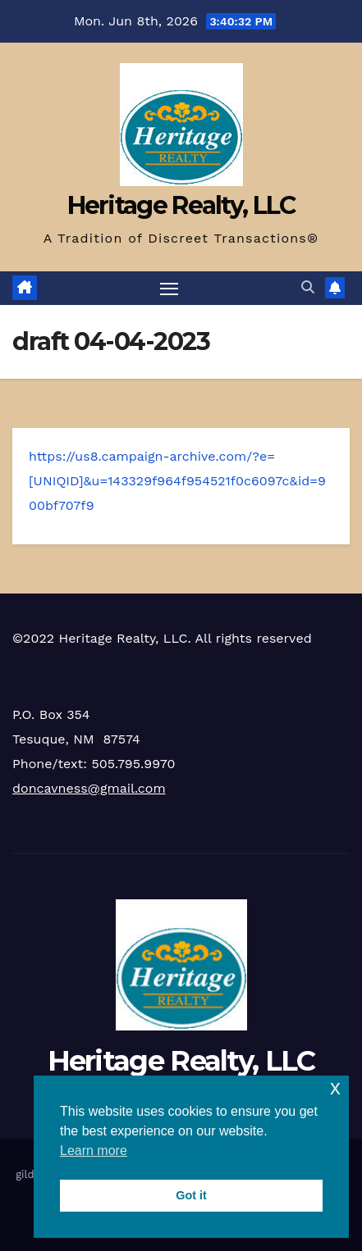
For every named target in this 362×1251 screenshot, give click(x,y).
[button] (307, 287)
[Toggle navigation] (169, 288)
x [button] (335, 1087)
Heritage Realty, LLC (181, 205)
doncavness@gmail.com (89, 788)
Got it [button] (191, 1195)
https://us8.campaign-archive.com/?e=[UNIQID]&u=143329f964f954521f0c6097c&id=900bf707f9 (177, 480)
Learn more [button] (93, 1151)
